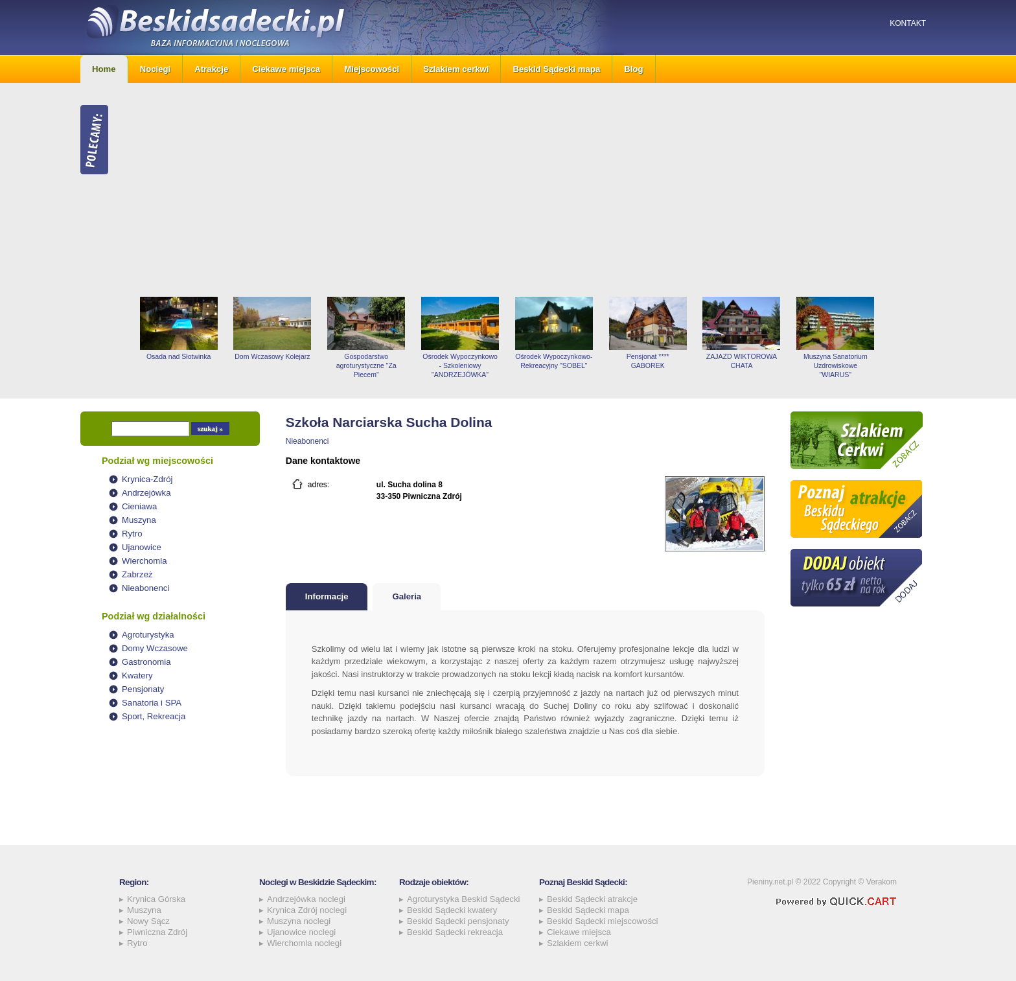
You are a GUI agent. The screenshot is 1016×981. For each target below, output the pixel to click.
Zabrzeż (137, 574)
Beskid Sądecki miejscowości (602, 921)
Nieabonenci (145, 588)
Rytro (132, 533)
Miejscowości (371, 69)
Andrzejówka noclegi (306, 899)
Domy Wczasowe (155, 648)
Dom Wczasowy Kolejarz (272, 356)
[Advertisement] (534, 190)
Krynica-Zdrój (147, 479)
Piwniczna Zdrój (157, 932)
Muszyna (139, 520)
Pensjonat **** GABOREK (648, 360)
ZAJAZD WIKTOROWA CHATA (741, 360)
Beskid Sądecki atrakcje (592, 899)
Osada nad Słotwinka (178, 356)
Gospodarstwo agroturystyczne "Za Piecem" (366, 365)
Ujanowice (141, 547)
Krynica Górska (156, 899)
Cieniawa (139, 506)
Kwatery (137, 675)
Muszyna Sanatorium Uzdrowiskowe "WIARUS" (835, 365)
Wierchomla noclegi (304, 943)
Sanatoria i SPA (151, 703)
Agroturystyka (148, 635)
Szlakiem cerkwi (456, 69)
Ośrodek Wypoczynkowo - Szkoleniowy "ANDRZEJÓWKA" (460, 365)
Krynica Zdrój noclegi (307, 910)
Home (104, 69)
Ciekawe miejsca (286, 69)
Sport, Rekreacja (153, 716)
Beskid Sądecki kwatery (452, 910)
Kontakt (908, 23)
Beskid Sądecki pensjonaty (458, 921)
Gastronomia (146, 662)
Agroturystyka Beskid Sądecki (463, 899)
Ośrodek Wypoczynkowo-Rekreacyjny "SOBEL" (553, 360)
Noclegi (155, 69)
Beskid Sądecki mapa (556, 69)
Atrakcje (211, 69)
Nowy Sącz (148, 921)
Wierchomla (144, 561)
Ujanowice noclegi (301, 932)
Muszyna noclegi (298, 921)
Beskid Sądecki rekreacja (455, 932)
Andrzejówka (146, 493)
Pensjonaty (143, 689)
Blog (633, 69)
